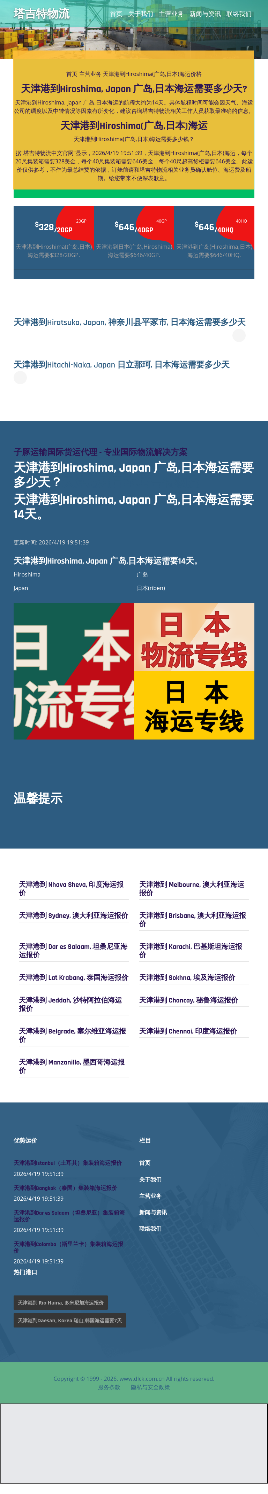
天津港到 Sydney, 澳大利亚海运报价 (73, 926)
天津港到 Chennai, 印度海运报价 (188, 1041)
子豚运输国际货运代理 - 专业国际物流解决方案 (104, 463)
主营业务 (171, 13)
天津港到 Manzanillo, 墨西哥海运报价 (72, 1077)
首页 (116, 13)
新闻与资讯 (205, 13)
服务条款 (109, 1397)
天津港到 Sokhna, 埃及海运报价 (187, 988)
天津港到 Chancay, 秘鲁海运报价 (188, 1010)
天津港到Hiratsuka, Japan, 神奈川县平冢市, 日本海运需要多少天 (137, 328)
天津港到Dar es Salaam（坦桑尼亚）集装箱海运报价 (69, 1227)
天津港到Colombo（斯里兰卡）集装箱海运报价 (68, 1258)
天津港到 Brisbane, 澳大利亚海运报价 (192, 930)
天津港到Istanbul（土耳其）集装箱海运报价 (68, 1174)
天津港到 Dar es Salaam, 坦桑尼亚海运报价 (73, 961)
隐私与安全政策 (150, 1397)
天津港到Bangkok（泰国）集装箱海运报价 (65, 1198)
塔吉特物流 (41, 13)
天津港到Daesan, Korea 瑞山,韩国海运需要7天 (70, 1330)
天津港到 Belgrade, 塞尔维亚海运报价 (72, 1046)
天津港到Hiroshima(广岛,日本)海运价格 (152, 74)
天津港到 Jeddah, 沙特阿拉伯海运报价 (70, 1015)
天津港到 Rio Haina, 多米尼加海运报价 (61, 1313)
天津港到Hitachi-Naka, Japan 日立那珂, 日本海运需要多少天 (127, 375)
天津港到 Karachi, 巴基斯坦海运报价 (190, 961)
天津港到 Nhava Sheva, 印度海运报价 (71, 899)
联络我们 (239, 13)
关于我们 (140, 13)
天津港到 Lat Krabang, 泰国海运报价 (73, 988)
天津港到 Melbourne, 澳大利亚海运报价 (191, 899)
